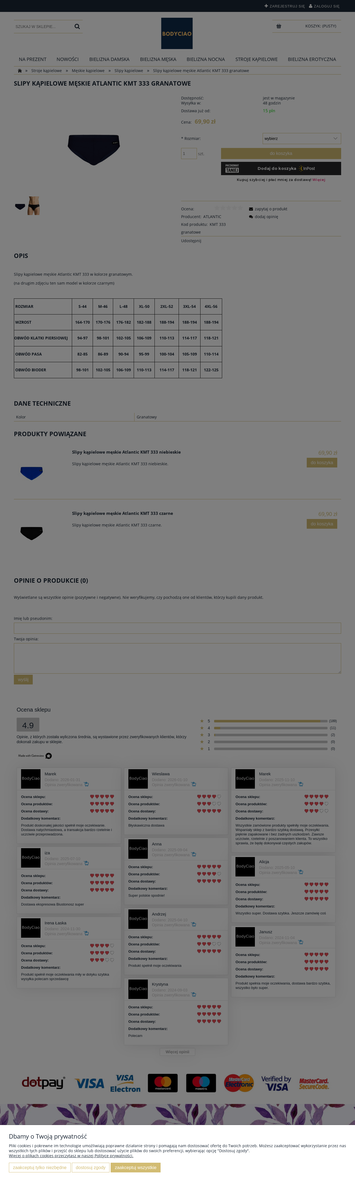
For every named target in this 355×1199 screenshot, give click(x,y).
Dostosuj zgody (90, 1167)
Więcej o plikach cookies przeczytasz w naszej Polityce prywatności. (71, 1155)
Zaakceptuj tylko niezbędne (40, 1167)
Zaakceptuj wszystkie (135, 1167)
